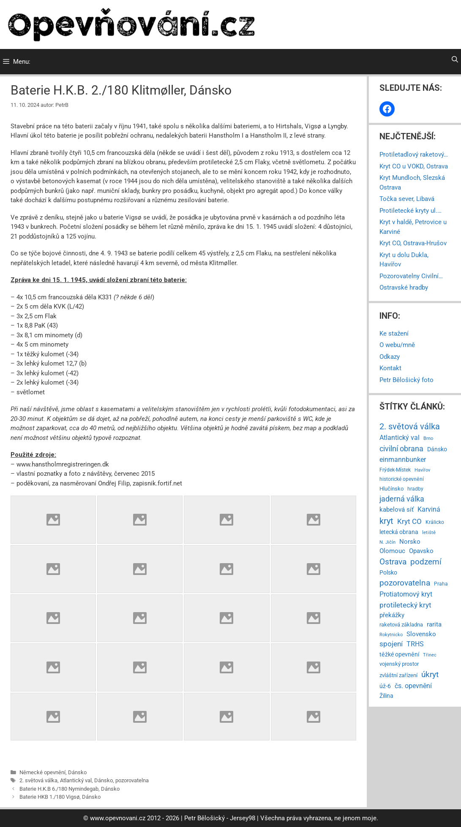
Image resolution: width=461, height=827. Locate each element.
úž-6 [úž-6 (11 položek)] (385, 686)
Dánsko (77, 772)
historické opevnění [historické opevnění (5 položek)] (401, 479)
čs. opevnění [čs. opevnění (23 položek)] (413, 686)
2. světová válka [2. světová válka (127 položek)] (409, 426)
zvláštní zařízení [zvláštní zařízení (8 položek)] (398, 675)
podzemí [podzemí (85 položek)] (426, 562)
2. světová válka (38, 780)
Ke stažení (394, 333)
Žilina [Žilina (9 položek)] (386, 695)
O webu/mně (397, 345)
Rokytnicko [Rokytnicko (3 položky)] (391, 634)
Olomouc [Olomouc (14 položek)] (392, 551)
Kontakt (390, 368)
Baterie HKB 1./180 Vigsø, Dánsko (60, 797)
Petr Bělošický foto (406, 380)
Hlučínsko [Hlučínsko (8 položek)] (391, 488)
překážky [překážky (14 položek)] (391, 615)
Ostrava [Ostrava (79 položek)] (392, 562)
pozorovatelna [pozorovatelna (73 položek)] (404, 583)
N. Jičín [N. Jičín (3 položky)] (387, 542)
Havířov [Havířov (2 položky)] (422, 470)
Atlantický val (76, 780)
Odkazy (389, 357)
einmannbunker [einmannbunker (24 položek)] (402, 460)
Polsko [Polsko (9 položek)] (388, 572)
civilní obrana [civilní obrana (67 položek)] (401, 448)
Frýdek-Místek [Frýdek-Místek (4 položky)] (395, 470)
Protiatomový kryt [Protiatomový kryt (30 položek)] (405, 594)
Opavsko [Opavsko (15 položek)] (421, 551)
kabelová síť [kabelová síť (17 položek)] (396, 509)
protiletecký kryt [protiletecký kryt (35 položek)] (405, 605)
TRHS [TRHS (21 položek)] (415, 644)
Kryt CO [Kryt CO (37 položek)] (409, 521)
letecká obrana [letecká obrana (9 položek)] (398, 532)
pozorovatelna (132, 780)
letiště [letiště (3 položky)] (429, 532)
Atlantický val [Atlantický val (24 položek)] (399, 438)
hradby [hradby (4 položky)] (415, 489)
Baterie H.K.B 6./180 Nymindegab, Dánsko (69, 789)
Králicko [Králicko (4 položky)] (435, 522)
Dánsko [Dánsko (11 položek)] (437, 449)
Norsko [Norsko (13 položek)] (409, 541)
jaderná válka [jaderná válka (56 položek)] (401, 498)
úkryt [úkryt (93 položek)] (430, 674)
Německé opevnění (42, 772)
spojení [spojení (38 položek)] (391, 644)
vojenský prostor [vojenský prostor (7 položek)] (399, 664)
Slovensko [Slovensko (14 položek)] (421, 634)
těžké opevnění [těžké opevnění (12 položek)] (399, 654)
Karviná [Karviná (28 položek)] (428, 509)
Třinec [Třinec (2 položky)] (429, 655)
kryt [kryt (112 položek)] (386, 521)
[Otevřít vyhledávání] (455, 59)
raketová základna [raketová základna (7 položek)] (401, 624)
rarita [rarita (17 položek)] (434, 624)
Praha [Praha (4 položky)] (441, 584)
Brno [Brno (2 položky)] (428, 438)
